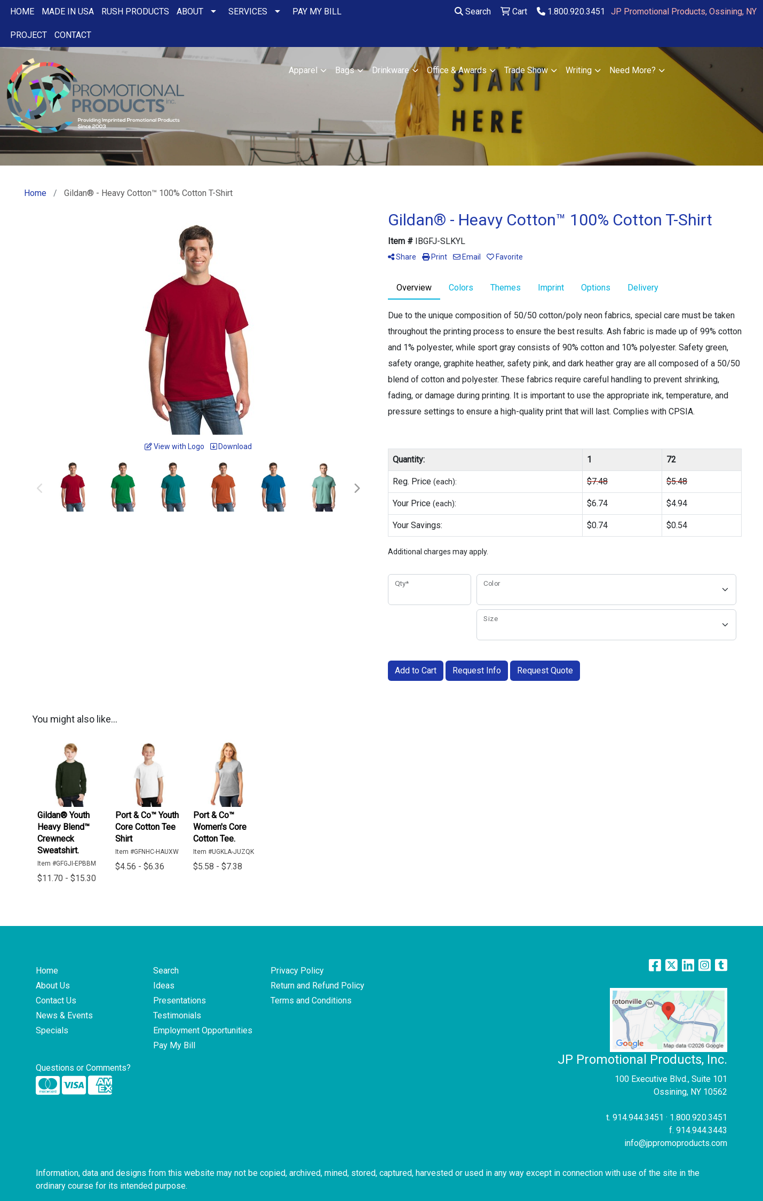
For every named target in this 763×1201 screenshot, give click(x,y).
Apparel (303, 70)
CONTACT (72, 35)
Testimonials (177, 1015)
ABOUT (190, 11)
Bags (344, 70)
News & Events (64, 1015)
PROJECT (28, 35)
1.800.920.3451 (571, 11)
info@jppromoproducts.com (675, 1143)
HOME (22, 11)
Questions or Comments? (83, 1068)
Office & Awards (457, 70)
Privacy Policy (297, 970)
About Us (53, 985)
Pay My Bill (174, 1045)
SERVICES (247, 11)
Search (473, 11)
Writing (579, 70)
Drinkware (390, 70)
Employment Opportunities (202, 1030)
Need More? (632, 70)
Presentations (179, 1000)
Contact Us (56, 1000)
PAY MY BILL (316, 11)
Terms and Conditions (311, 1000)
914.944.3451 (638, 1117)
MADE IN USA (68, 11)
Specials (52, 1030)
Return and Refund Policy (317, 985)
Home (47, 970)
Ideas (163, 985)
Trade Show (526, 70)
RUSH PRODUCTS (135, 11)
